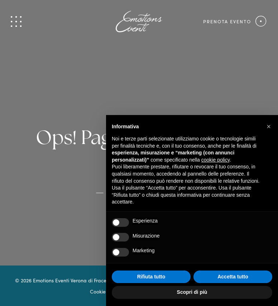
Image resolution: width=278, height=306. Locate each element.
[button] (268, 126)
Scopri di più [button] (192, 292)
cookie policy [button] (215, 160)
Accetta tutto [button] (232, 276)
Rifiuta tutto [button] (151, 276)
